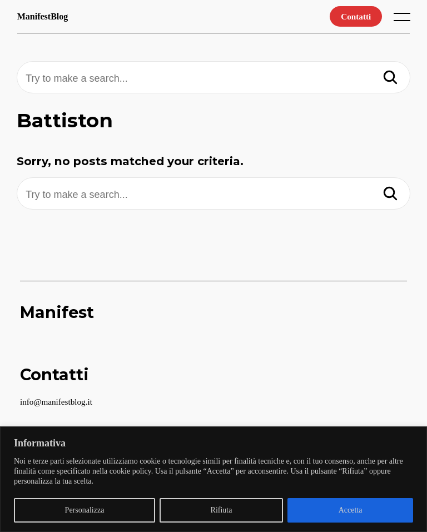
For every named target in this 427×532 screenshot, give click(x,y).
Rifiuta (221, 510)
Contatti (356, 16)
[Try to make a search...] (213, 78)
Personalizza (85, 510)
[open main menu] (404, 19)
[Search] (390, 78)
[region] (213, 479)
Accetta (351, 510)
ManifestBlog (42, 16)
